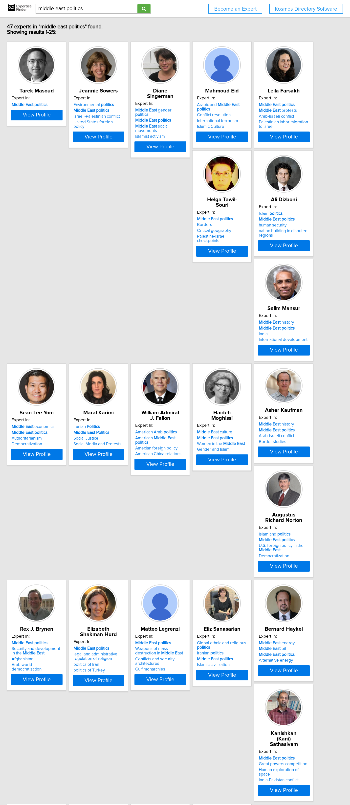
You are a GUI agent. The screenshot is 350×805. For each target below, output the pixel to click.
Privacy (171, 787)
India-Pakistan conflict (274, 602)
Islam (191, 229)
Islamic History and (204, 700)
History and (209, 706)
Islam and (121, 466)
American (207, 353)
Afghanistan (190, 482)
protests (50, 234)
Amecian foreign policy (201, 359)
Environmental (126, 110)
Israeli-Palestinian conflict (129, 122)
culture (271, 347)
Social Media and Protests (129, 365)
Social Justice (118, 359)
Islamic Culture (267, 127)
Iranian (119, 347)
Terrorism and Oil (196, 718)
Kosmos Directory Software (306, 9)
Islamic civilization (122, 606)
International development (278, 246)
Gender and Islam (270, 365)
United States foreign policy (131, 127)
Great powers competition (278, 590)
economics (52, 347)
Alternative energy (197, 602)
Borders (113, 234)
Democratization (46, 365)
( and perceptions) (276, 711)
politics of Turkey (269, 488)
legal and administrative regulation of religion (276, 474)
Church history (267, 730)
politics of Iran (267, 482)
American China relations (203, 365)
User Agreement (193, 787)
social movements (208, 122)
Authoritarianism (46, 359)
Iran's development (131, 709)
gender (205, 110)
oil (193, 590)
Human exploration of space (280, 596)
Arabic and (282, 110)
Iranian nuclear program (128, 715)
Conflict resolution (270, 116)
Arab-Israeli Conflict (198, 712)
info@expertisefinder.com (130, 787)
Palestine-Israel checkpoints (131, 246)
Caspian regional (54, 703)
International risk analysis (62, 725)
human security (193, 240)
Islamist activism (194, 127)
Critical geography (123, 240)
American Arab (200, 347)
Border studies (45, 481)
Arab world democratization (205, 488)
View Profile (63, 146)
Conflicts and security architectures (51, 603)
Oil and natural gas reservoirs (133, 721)
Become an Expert (235, 9)
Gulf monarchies (46, 611)
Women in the (278, 359)
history (271, 229)
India (258, 240)
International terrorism (274, 122)
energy (198, 585)
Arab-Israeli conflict (49, 240)
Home (158, 787)
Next (189, 763)
